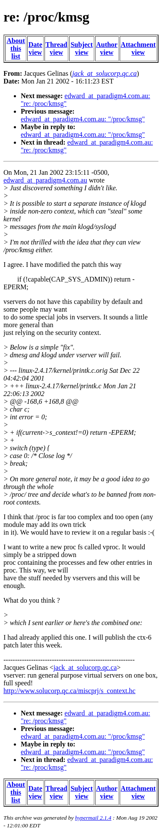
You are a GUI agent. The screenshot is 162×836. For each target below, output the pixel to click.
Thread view (56, 48)
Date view (35, 48)
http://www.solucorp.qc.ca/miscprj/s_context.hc (69, 690)
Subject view (81, 48)
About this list (15, 48)
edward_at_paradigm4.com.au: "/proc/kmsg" (83, 119)
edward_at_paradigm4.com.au (45, 180)
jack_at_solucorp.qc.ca (85, 667)
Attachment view (138, 48)
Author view (107, 48)
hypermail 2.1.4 (93, 817)
